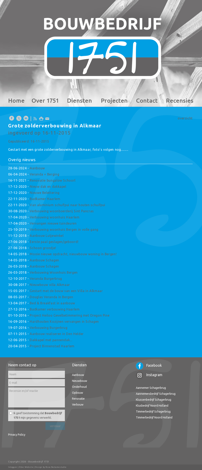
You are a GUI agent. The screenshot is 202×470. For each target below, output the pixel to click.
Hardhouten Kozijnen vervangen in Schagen (64, 321)
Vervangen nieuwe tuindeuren (53, 223)
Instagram (149, 375)
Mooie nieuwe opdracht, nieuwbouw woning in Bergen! (73, 254)
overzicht (185, 118)
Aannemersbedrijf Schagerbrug (155, 393)
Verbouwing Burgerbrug (48, 327)
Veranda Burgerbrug (46, 278)
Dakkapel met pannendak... (51, 340)
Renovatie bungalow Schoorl (52, 180)
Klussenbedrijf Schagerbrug (153, 399)
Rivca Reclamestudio (56, 467)
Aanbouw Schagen (44, 260)
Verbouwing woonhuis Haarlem (54, 217)
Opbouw (77, 392)
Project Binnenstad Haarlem (52, 346)
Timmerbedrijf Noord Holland (154, 417)
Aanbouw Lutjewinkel (46, 235)
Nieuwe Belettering (45, 193)
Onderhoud (79, 386)
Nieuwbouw (79, 380)
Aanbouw (37, 168)
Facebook (149, 365)
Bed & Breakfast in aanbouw (52, 303)
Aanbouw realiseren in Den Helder (56, 334)
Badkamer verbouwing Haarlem (55, 309)
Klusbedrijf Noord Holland (152, 405)
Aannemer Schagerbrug (151, 387)
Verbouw (77, 404)
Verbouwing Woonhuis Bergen (54, 272)
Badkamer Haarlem (45, 199)
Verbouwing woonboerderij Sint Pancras (62, 211)
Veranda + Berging (44, 174)
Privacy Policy (16, 434)
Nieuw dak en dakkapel (48, 186)
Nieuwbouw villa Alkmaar (50, 285)
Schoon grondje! (43, 248)
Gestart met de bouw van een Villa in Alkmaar (66, 291)
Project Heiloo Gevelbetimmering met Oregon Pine (69, 315)
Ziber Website (26, 467)
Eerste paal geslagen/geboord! (54, 242)
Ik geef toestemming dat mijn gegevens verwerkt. (37, 415)
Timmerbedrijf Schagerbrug (153, 411)
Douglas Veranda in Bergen (51, 297)
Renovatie (78, 398)
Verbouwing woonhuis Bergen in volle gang (64, 229)
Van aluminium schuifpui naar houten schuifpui (67, 205)
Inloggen (12, 467)
